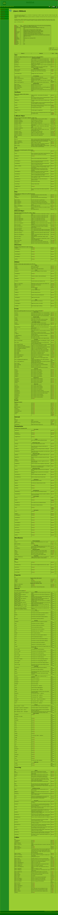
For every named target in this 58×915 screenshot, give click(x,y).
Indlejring (2, 16)
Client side (2, 9)
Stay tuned (2, 18)
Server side (2, 14)
